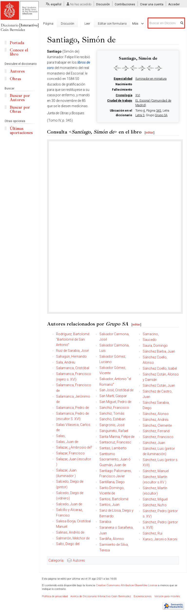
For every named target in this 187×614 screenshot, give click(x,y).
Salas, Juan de (67, 442)
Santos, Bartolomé (113, 499)
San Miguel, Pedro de (115, 402)
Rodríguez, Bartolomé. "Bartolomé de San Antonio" (73, 339)
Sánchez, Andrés (155, 420)
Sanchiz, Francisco (114, 408)
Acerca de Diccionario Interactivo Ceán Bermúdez (100, 596)
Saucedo (150, 340)
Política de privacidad (55, 596)
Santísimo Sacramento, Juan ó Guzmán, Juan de (115, 459)
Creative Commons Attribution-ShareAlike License (126, 585)
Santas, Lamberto (113, 448)
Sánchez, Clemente (157, 425)
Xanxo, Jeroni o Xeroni (160, 539)
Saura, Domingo (155, 345)
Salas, (60, 436)
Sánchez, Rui (152, 533)
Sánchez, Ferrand (156, 431)
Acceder (174, 4)
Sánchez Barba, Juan (159, 351)
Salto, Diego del (67, 544)
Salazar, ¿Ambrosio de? (74, 447)
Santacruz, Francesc (115, 442)
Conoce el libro (19, 52)
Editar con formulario (112, 23)
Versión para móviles (167, 596)
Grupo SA (161, 115)
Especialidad (123, 78)
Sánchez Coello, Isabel (160, 368)
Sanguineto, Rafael (113, 431)
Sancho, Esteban (112, 419)
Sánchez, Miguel (155, 499)
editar (150, 132)
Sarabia (105, 522)
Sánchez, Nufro (155, 505)
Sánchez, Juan (154, 443)
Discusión (103, 4)
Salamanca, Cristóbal (72, 368)
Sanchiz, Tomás (111, 413)
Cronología (124, 95)
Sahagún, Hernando (71, 356)
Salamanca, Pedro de (72, 408)
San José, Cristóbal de (116, 390)
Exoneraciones (142, 596)
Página (48, 23)
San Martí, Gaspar (113, 396)
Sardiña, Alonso (111, 539)
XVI (137, 95)
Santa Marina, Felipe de (116, 437)
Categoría (55, 560)
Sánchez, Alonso (156, 414)
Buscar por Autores (20, 98)
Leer (87, 23)
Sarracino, (151, 334)
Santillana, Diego (112, 482)
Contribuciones (125, 4)
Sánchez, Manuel (156, 471)
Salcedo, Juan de (69, 504)
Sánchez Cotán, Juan (159, 385)
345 (158, 110)
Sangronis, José (111, 425)
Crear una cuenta (151, 4)
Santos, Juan (109, 505)
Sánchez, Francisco (158, 437)
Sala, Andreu (65, 362)
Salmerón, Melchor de (73, 538)
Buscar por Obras (20, 109)
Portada (17, 43)
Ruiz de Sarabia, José (72, 351)
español (56, 4)
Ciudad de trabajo (119, 100)
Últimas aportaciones (21, 130)
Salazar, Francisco (70, 453)
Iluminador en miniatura (151, 78)
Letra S (139, 115)
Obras (15, 79)
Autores (79, 560)
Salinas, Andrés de (70, 532)
